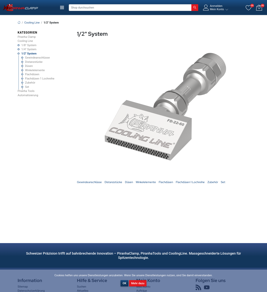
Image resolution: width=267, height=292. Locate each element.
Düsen (29, 66)
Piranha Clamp (27, 37)
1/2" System (29, 53)
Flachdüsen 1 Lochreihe (39, 78)
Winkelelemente (35, 70)
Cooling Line (25, 41)
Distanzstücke (33, 62)
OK (124, 283)
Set (27, 87)
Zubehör (30, 82)
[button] (259, 7)
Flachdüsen (32, 74)
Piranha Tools (26, 91)
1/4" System (28, 49)
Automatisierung (28, 95)
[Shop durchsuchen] (130, 7)
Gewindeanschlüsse (37, 57)
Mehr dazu (137, 283)
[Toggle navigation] (62, 7)
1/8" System (28, 45)
